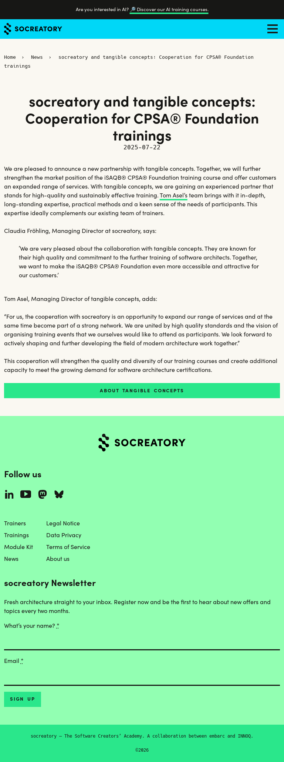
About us (58, 558)
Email (14, 660)
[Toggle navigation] (272, 29)
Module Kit (18, 547)
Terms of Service (68, 547)
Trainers (15, 523)
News (37, 57)
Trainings (16, 535)
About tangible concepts (142, 390)
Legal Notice (63, 523)
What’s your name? (32, 625)
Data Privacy (63, 535)
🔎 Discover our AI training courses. (169, 9)
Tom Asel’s (173, 195)
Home (10, 57)
